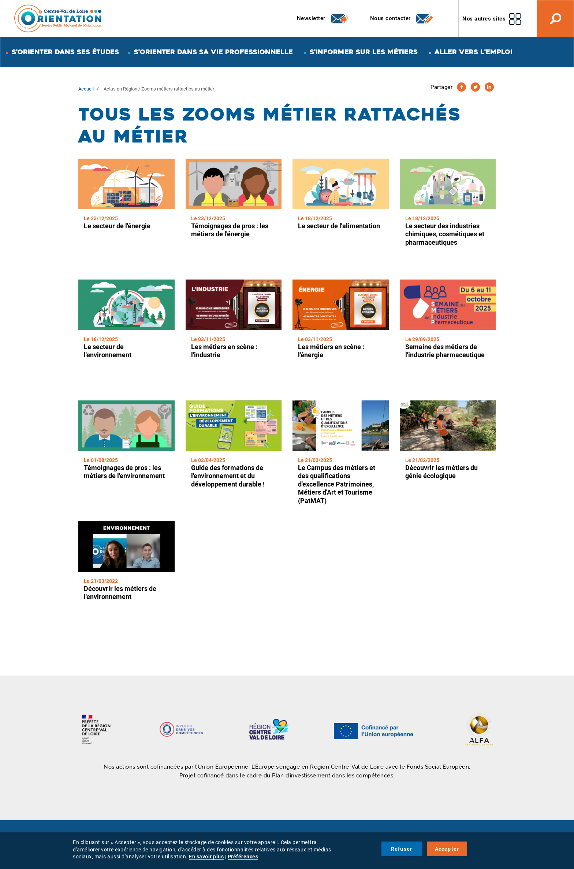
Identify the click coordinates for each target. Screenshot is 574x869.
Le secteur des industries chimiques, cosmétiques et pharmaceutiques (444, 234)
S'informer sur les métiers (364, 52)
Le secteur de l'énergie (117, 226)
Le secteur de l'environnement (107, 351)
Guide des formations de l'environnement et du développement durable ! (228, 476)
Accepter (447, 849)
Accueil (86, 89)
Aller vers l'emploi (473, 52)
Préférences (243, 856)
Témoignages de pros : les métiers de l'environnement (124, 472)
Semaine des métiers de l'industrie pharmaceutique (445, 351)
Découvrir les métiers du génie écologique (441, 472)
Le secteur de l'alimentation (339, 226)
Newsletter (323, 19)
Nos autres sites (484, 18)
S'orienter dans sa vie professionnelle (213, 52)
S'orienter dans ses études (65, 52)
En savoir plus (206, 856)
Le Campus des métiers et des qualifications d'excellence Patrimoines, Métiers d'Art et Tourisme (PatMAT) (336, 484)
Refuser (401, 849)
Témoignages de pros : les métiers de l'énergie (229, 230)
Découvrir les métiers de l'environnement (120, 593)
